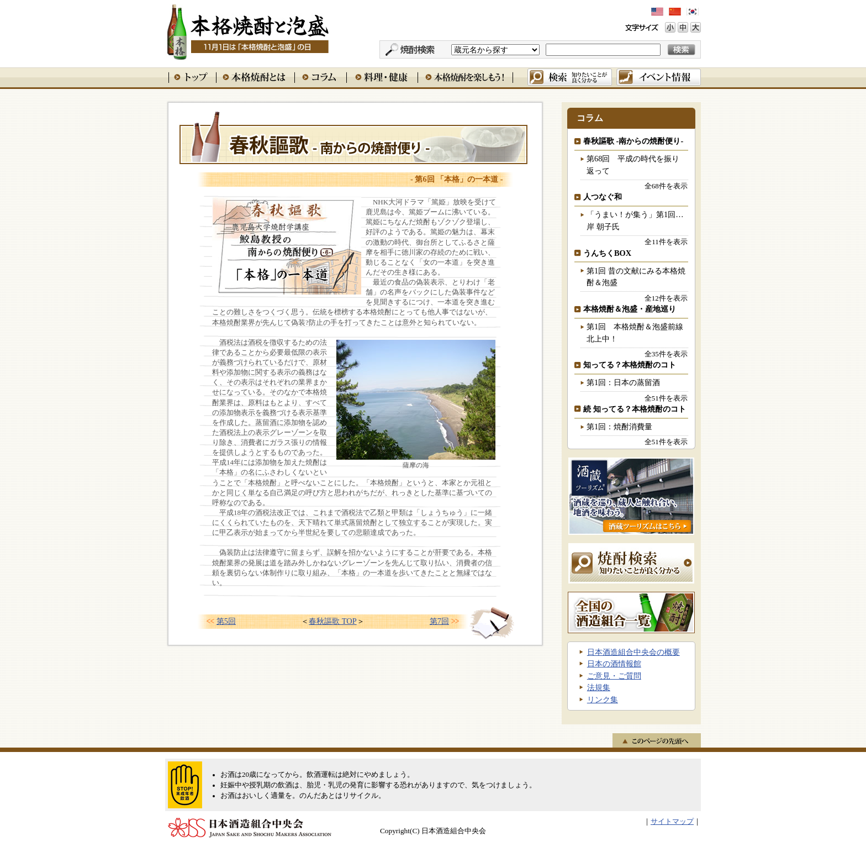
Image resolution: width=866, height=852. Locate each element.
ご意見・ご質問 (614, 675)
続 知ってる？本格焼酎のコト (634, 408)
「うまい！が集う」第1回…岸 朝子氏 (635, 220)
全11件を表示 (666, 242)
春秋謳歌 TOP (333, 621)
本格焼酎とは (255, 77)
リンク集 (602, 699)
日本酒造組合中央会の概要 (633, 652)
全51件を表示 (666, 398)
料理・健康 (382, 77)
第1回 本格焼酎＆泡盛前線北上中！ (635, 332)
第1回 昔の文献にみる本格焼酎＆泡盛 (636, 276)
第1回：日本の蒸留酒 (623, 382)
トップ (192, 77)
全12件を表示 (666, 298)
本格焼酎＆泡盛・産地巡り (629, 308)
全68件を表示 (666, 186)
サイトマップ (672, 821)
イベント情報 (658, 77)
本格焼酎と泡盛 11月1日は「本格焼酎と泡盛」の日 (247, 30)
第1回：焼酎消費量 (619, 426)
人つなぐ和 (602, 196)
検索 (569, 77)
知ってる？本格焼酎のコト (629, 364)
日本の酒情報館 (614, 663)
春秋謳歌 (353, 137)
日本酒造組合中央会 (249, 828)
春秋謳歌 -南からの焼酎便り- (633, 140)
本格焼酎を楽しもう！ (465, 77)
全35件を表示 (666, 354)
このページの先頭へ (656, 740)
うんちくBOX (607, 253)
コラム (320, 77)
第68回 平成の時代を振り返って (633, 164)
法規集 (598, 687)
